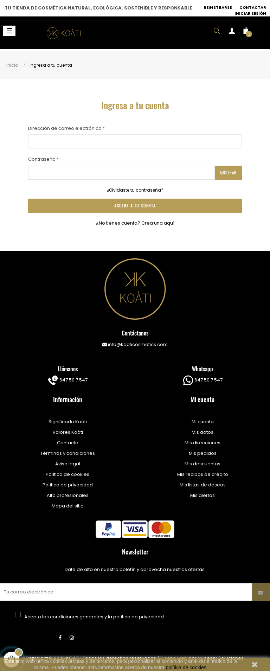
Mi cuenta (203, 421)
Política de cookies (67, 474)
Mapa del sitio (68, 506)
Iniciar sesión (250, 13)
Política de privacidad (68, 484)
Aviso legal (67, 463)
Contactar (252, 7)
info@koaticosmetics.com (135, 344)
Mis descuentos (202, 463)
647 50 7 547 (73, 380)
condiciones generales (76, 616)
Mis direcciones (202, 442)
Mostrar (228, 172)
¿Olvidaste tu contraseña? (135, 190)
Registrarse (218, 7)
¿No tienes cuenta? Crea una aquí (135, 223)
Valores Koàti (67, 432)
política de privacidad (138, 616)
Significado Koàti (68, 421)
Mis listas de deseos (203, 484)
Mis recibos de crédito (202, 474)
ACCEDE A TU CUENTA (135, 205)
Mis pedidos (203, 453)
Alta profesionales (68, 495)
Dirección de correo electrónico (65, 128)
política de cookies (186, 667)
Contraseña (42, 159)
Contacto (67, 442)
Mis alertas (202, 495)
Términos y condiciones (67, 453)
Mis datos (202, 432)
